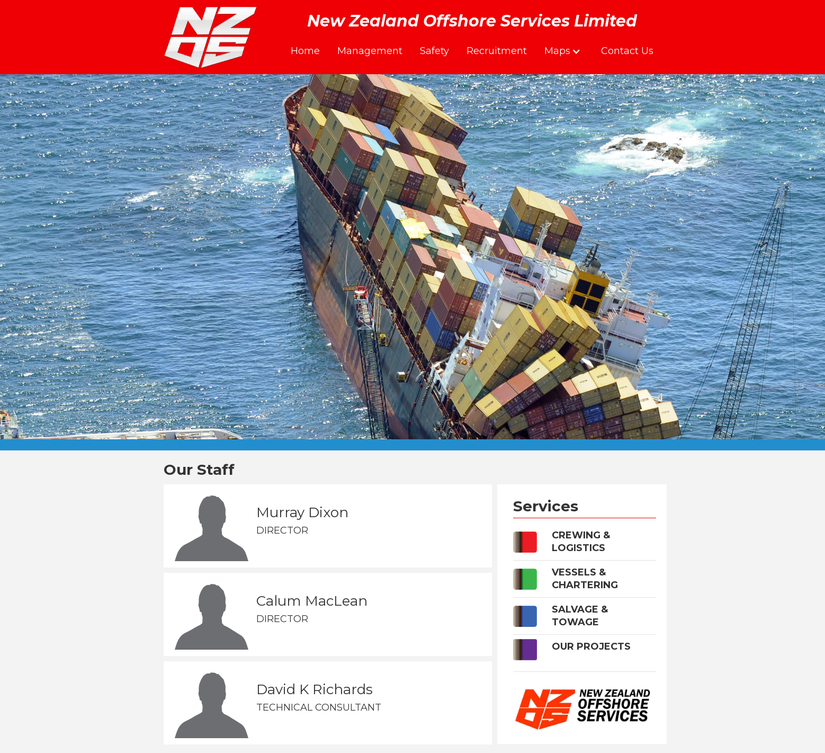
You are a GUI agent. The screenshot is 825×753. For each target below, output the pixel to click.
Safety (434, 51)
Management (369, 51)
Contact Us (627, 51)
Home (305, 51)
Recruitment (497, 51)
